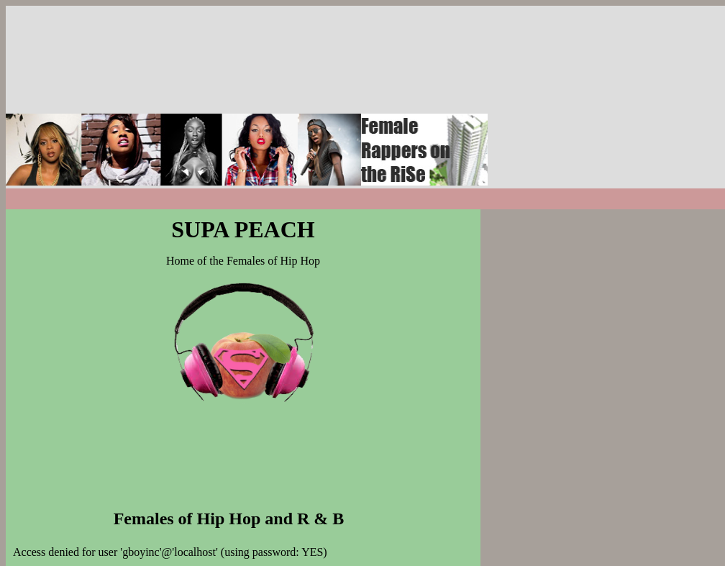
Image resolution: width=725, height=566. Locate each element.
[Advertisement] (581, 96)
